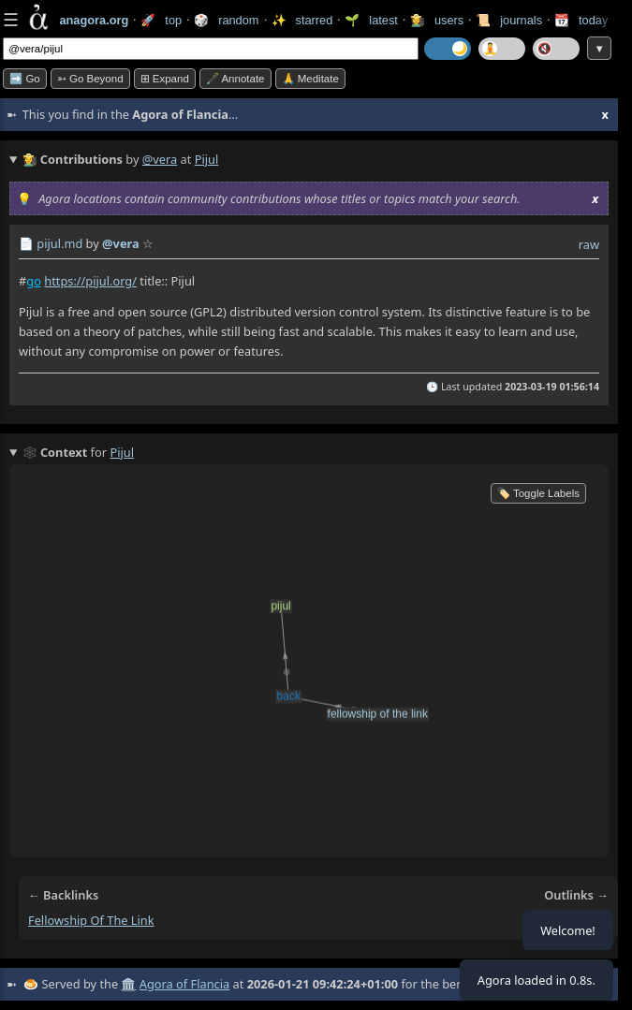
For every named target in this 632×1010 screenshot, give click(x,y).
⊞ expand (164, 78)
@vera (159, 159)
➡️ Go (24, 78)
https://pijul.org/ (90, 280)
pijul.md (59, 243)
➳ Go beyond (90, 78)
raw (589, 244)
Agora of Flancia (184, 983)
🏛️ (128, 983)
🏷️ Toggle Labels (538, 493)
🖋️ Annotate (235, 78)
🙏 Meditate (310, 78)
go (33, 280)
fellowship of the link (91, 920)
